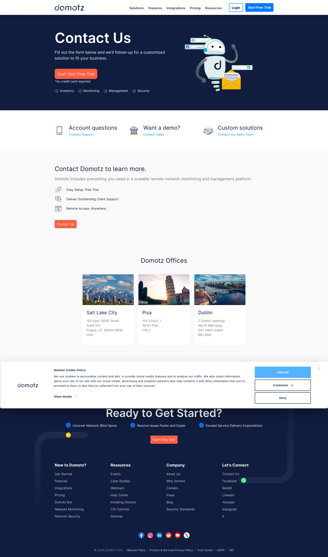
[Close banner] (319, 516)
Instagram (229, 509)
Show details (63, 545)
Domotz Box (63, 502)
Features (155, 8)
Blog (169, 502)
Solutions (136, 8)
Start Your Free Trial (75, 74)
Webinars (117, 488)
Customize (283, 533)
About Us (173, 474)
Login (236, 7)
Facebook (229, 481)
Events (116, 474)
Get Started (63, 474)
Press (170, 495)
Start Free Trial (259, 7)
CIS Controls (120, 509)
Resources (213, 8)
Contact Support (81, 134)
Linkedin (228, 495)
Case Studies (120, 481)
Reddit (227, 488)
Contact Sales (153, 134)
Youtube (228, 502)
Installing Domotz (123, 502)
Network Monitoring (69, 509)
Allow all (283, 521)
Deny (282, 546)
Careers (172, 488)
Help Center (119, 495)
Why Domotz (175, 481)
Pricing (195, 8)
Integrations (176, 8)
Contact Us (65, 224)
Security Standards (180, 509)
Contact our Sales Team (235, 134)
